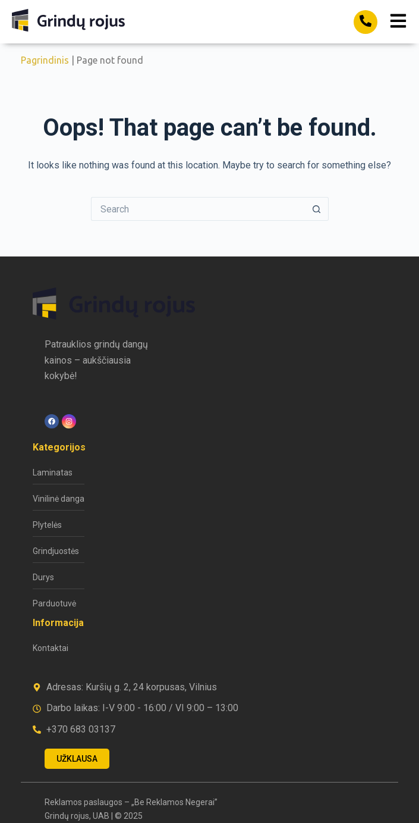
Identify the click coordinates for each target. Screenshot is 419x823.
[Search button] (317, 209)
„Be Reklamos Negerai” (174, 802)
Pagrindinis (45, 60)
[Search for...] (198, 209)
